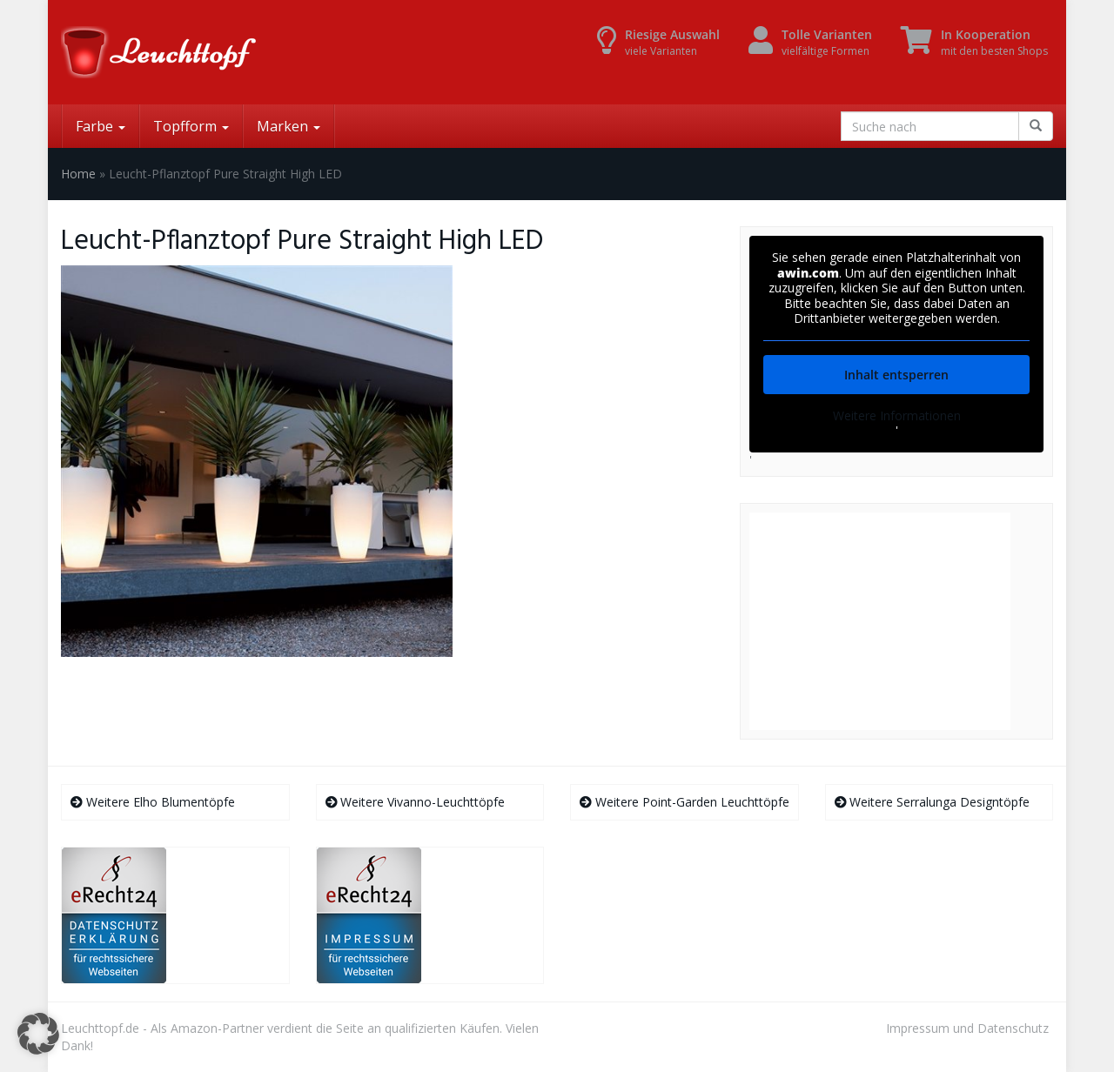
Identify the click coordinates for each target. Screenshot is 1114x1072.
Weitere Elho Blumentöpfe (152, 802)
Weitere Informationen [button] (897, 416)
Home (78, 173)
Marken (288, 126)
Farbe (100, 126)
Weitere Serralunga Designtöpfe (932, 802)
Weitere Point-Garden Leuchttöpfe (684, 802)
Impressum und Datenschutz (967, 1028)
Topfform (191, 126)
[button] (38, 1033)
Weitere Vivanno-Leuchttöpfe (415, 802)
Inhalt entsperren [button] (896, 374)
